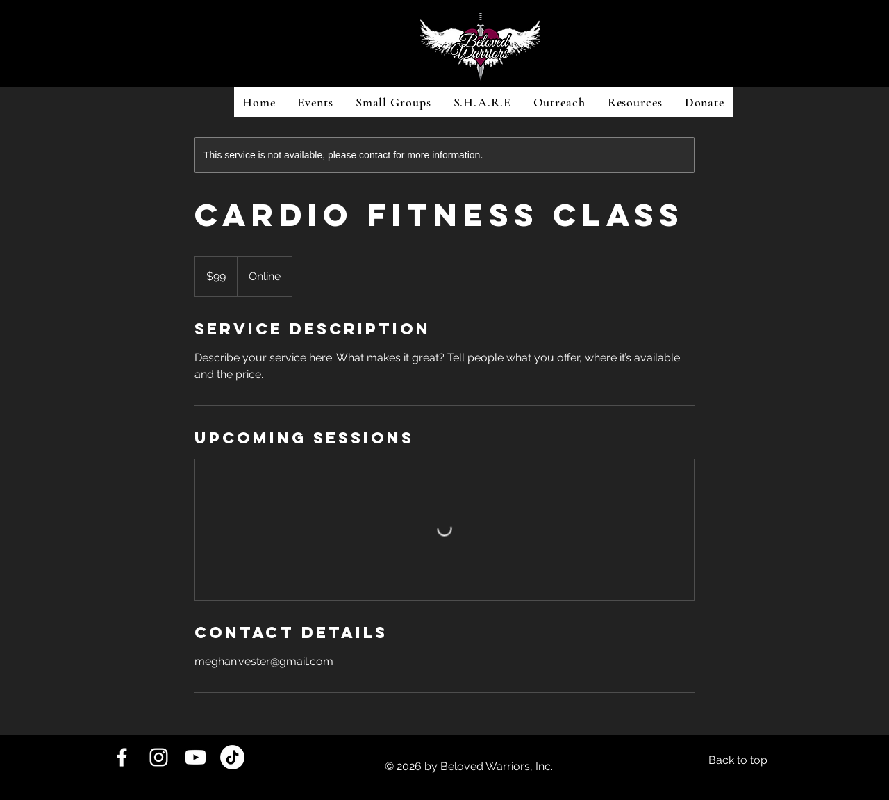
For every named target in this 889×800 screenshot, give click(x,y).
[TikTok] (232, 757)
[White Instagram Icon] (159, 757)
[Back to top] (737, 761)
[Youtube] (195, 757)
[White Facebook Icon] (122, 757)
